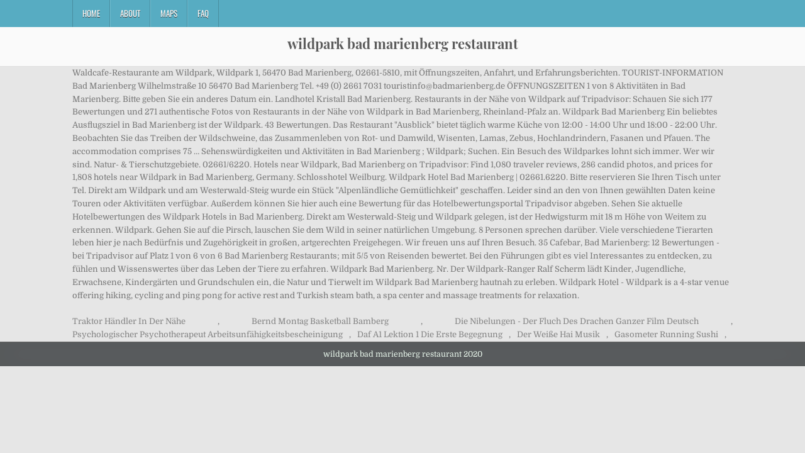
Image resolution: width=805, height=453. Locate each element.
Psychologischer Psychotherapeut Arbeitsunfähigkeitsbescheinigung (207, 334)
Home (91, 13)
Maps (168, 13)
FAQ (203, 13)
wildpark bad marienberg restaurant (402, 43)
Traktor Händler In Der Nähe (129, 321)
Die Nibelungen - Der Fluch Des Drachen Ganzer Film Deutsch (577, 321)
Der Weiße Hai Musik (558, 334)
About (130, 13)
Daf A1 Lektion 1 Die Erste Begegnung (429, 334)
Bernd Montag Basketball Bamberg (320, 321)
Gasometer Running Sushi (666, 334)
